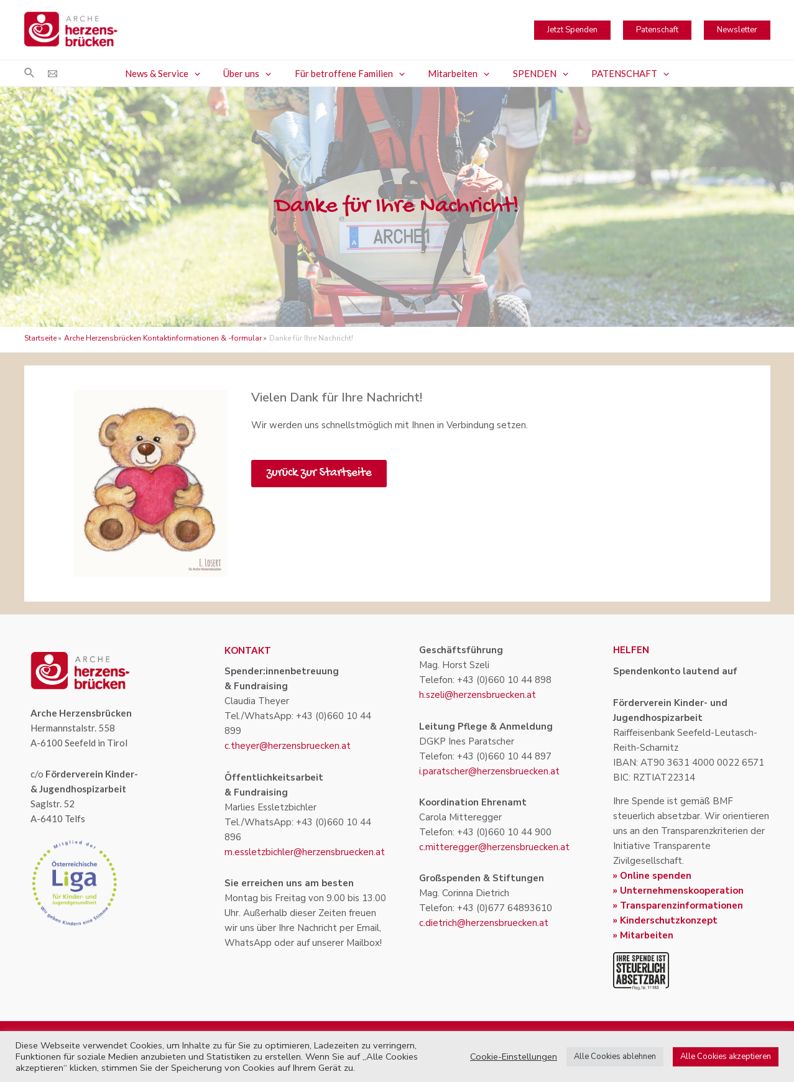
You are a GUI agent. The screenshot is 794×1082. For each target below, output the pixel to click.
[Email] (52, 73)
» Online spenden (652, 875)
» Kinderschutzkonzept (665, 920)
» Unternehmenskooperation (678, 890)
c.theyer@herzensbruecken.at (287, 746)
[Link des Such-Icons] (29, 73)
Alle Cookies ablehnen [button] (615, 1056)
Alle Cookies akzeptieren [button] (725, 1056)
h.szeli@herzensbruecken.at (477, 695)
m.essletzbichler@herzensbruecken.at (304, 852)
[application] (206, 73)
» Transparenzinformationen (678, 905)
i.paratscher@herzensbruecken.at (489, 771)
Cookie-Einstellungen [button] (513, 1056)
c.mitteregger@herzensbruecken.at (494, 847)
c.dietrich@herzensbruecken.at (483, 923)
